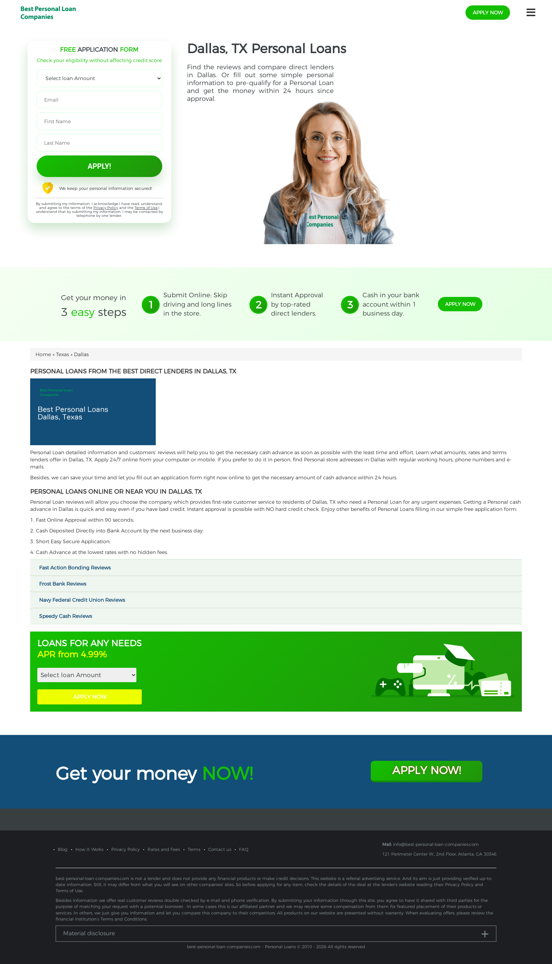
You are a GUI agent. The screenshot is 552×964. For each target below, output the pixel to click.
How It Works (89, 849)
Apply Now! (426, 770)
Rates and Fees (164, 849)
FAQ (243, 849)
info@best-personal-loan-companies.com (436, 844)
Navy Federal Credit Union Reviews (85, 600)
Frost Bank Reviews (66, 584)
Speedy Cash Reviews (68, 616)
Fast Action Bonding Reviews (78, 567)
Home (43, 354)
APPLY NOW (89, 696)
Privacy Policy (105, 207)
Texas (62, 354)
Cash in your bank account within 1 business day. (390, 304)
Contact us (219, 849)
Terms (194, 849)
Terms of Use (146, 207)
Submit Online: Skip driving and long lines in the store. (197, 304)
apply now (488, 12)
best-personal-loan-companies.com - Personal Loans (241, 946)
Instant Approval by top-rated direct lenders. (297, 304)
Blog (62, 849)
